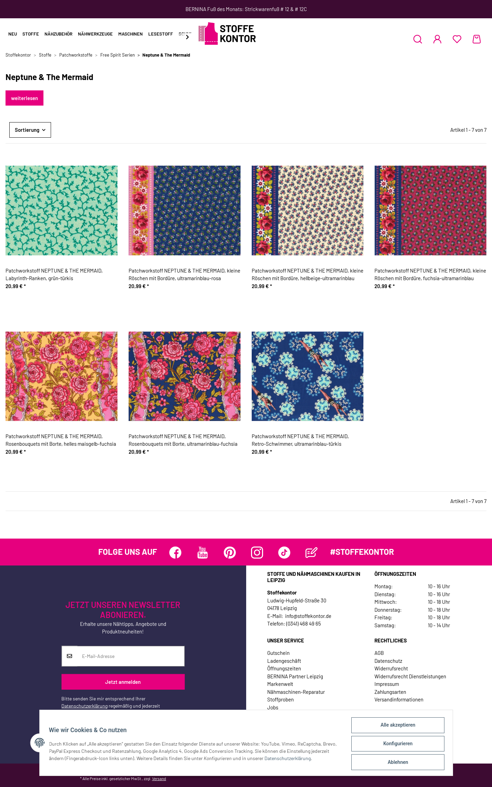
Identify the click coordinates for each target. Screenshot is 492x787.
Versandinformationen (398, 699)
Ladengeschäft (284, 661)
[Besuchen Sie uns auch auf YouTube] (202, 553)
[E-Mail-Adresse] (130, 656)
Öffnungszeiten (284, 668)
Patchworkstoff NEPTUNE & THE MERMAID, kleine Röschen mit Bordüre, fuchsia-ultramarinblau (430, 274)
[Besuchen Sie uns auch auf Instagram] (257, 553)
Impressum (386, 684)
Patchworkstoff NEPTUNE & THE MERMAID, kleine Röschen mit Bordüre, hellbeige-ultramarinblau (307, 274)
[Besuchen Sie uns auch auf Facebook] (175, 553)
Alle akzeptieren (396, 726)
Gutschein (278, 653)
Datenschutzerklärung (84, 705)
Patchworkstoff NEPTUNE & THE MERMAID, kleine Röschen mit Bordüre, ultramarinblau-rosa (184, 274)
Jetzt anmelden (123, 682)
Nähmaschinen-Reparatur (296, 692)
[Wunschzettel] (457, 39)
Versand (159, 778)
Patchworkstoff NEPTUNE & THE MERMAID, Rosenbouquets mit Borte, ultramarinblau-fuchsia (183, 440)
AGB (379, 653)
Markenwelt (280, 684)
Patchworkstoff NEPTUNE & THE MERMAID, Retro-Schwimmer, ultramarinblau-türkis (300, 440)
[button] (418, 39)
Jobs (272, 707)
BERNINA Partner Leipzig (295, 676)
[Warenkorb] (476, 39)
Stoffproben (280, 699)
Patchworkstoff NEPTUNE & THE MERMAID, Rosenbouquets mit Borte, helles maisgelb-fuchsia (61, 440)
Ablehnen (396, 762)
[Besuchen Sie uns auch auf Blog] (311, 553)
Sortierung (27, 130)
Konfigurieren (396, 744)
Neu (12, 34)
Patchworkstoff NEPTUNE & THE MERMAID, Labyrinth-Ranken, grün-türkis (54, 274)
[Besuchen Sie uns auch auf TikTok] (284, 553)
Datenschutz (388, 661)
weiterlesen (24, 98)
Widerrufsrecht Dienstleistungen (410, 676)
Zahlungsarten (390, 692)
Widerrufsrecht (391, 668)
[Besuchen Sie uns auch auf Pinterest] (230, 553)
